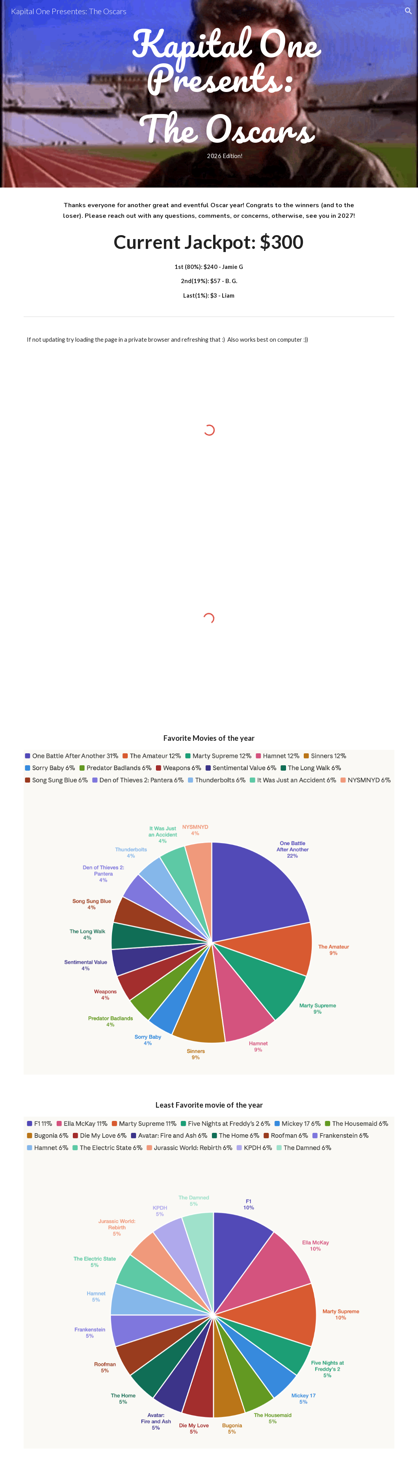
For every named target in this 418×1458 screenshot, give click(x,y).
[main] (224, 94)
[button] (408, 11)
